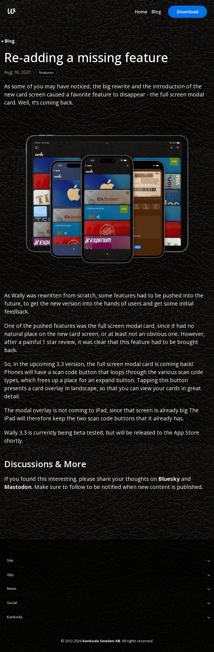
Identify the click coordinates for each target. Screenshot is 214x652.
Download (187, 12)
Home (141, 12)
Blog (156, 12)
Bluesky (169, 479)
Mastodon (17, 487)
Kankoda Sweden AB (101, 640)
